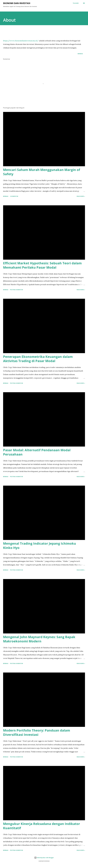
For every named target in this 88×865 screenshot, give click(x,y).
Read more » (81, 196)
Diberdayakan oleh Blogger (44, 857)
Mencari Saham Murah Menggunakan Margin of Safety (41, 172)
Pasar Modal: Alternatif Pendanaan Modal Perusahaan (36, 452)
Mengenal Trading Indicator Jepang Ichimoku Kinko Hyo (39, 545)
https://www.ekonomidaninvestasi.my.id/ (21, 41)
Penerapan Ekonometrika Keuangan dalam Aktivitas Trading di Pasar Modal (38, 358)
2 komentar (14, 196)
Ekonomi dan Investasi (16, 3)
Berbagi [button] (80, 54)
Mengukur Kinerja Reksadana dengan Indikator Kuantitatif (41, 826)
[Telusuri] (76, 3)
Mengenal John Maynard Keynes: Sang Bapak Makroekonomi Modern (39, 639)
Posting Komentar (16, 289)
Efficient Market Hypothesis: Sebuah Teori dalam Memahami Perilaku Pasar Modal (42, 265)
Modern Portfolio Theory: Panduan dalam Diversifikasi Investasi (36, 732)
